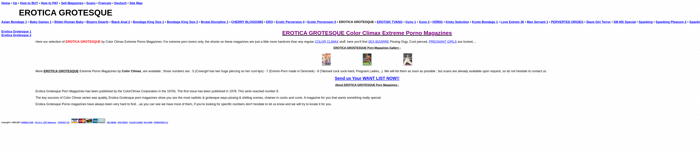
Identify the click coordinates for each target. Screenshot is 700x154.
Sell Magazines (72, 3)
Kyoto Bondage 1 (485, 22)
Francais (104, 3)
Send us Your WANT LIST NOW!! (367, 78)
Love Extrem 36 (512, 22)
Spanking (646, 22)
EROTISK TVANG (389, 22)
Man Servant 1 (537, 22)
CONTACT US (63, 122)
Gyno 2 (424, 22)
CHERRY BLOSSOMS (247, 22)
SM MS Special (625, 22)
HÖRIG (437, 22)
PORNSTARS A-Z (161, 122)
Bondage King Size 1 (148, 22)
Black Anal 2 (120, 22)
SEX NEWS (111, 122)
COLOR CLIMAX (327, 41)
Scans (91, 3)
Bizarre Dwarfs (97, 22)
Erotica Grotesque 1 (16, 31)
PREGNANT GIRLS (443, 41)
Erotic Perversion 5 (321, 22)
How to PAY (49, 3)
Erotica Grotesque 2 (16, 35)
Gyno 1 (410, 22)
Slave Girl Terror (598, 22)
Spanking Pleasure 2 (671, 22)
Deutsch (120, 3)
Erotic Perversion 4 (290, 22)
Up (15, 3)
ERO (269, 22)
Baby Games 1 (40, 22)
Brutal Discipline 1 (214, 22)
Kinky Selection (457, 22)
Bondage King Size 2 (182, 22)
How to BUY (29, 3)
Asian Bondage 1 (14, 22)
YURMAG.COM (27, 122)
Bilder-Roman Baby (69, 22)
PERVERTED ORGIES (567, 22)
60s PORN (148, 122)
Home (5, 3)
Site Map (136, 3)
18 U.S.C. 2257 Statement (45, 122)
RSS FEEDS (123, 122)
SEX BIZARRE (378, 41)
